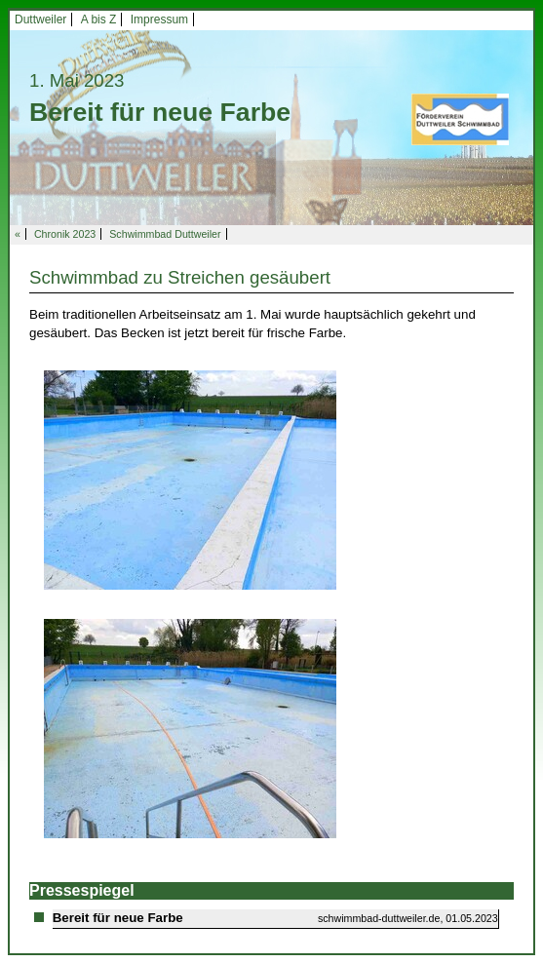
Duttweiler (40, 19)
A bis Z (99, 19)
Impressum (159, 19)
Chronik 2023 (65, 234)
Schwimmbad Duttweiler (164, 234)
